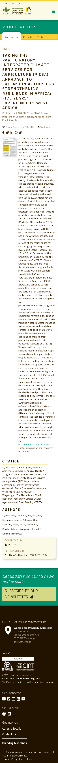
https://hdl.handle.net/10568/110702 (27, 555)
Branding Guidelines (14, 743)
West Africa (45, 127)
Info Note (13, 544)
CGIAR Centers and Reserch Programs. (21, 678)
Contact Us (9, 734)
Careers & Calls (11, 729)
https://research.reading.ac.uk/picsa (36, 444)
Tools (40, 37)
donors (50, 682)
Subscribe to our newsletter (21, 594)
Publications (11, 37)
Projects (27, 37)
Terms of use (25, 759)
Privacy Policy (10, 759)
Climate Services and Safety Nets (20, 127)
